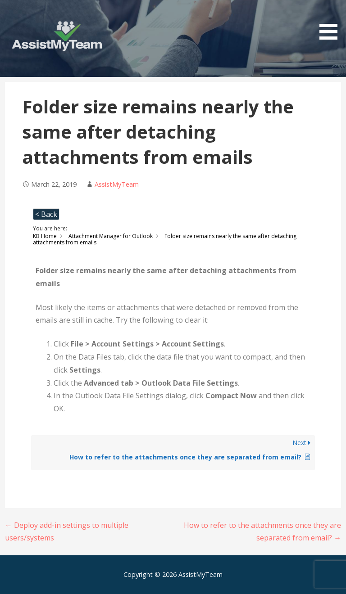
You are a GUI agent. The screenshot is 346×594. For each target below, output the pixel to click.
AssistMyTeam (117, 184)
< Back (46, 214)
